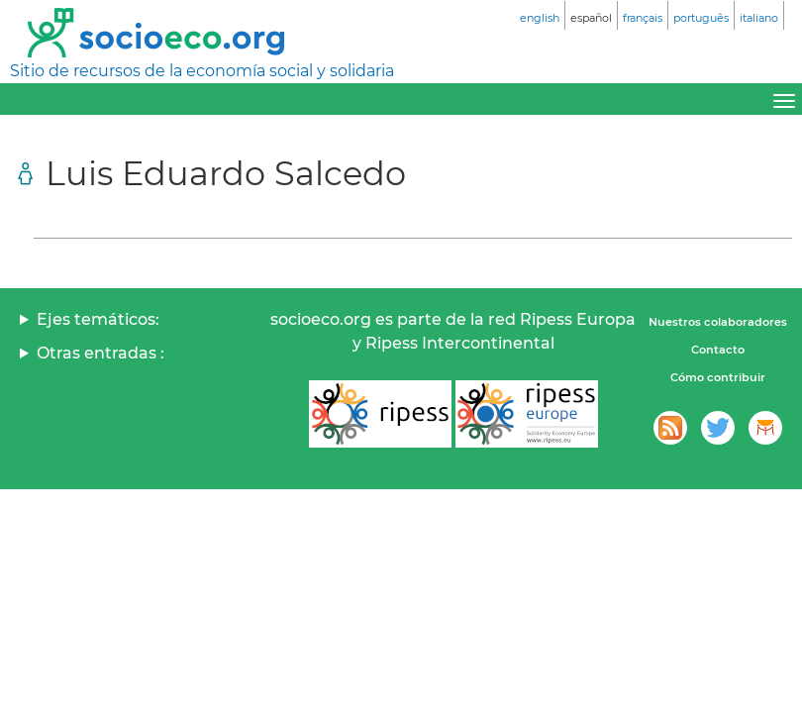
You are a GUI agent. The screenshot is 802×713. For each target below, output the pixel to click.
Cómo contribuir (717, 377)
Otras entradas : (100, 353)
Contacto (718, 349)
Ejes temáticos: (98, 319)
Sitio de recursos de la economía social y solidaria (202, 70)
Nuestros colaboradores (718, 322)
